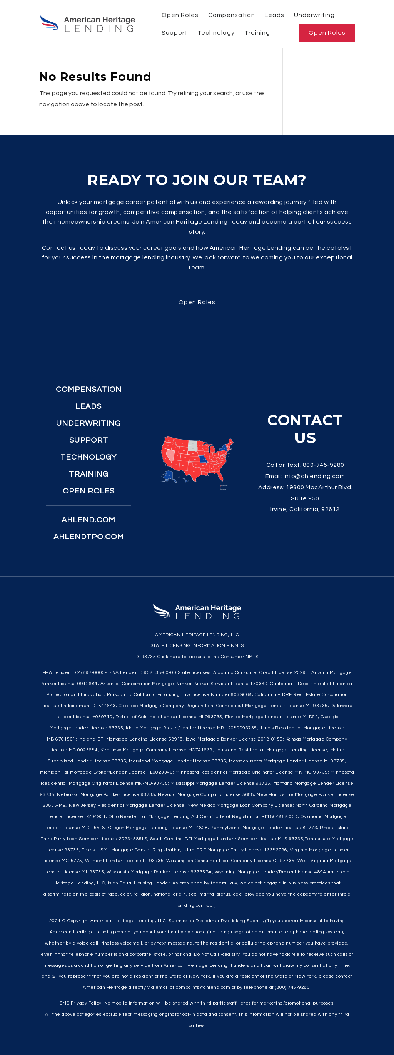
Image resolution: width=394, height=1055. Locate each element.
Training (257, 33)
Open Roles (180, 15)
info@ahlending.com (314, 476)
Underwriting (314, 15)
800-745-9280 (323, 465)
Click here (169, 656)
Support (175, 33)
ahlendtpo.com (88, 537)
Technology (216, 33)
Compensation (231, 15)
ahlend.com (88, 520)
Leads (274, 15)
